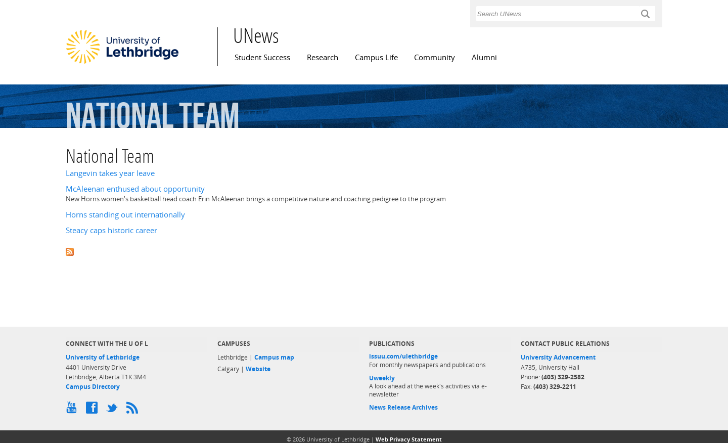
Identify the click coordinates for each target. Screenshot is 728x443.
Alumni (484, 57)
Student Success (262, 57)
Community (434, 57)
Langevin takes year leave (110, 173)
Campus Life (376, 57)
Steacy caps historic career (111, 230)
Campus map (274, 357)
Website (258, 369)
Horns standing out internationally (125, 214)
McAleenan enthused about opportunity (135, 189)
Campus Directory (93, 386)
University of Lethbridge (103, 357)
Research (322, 57)
